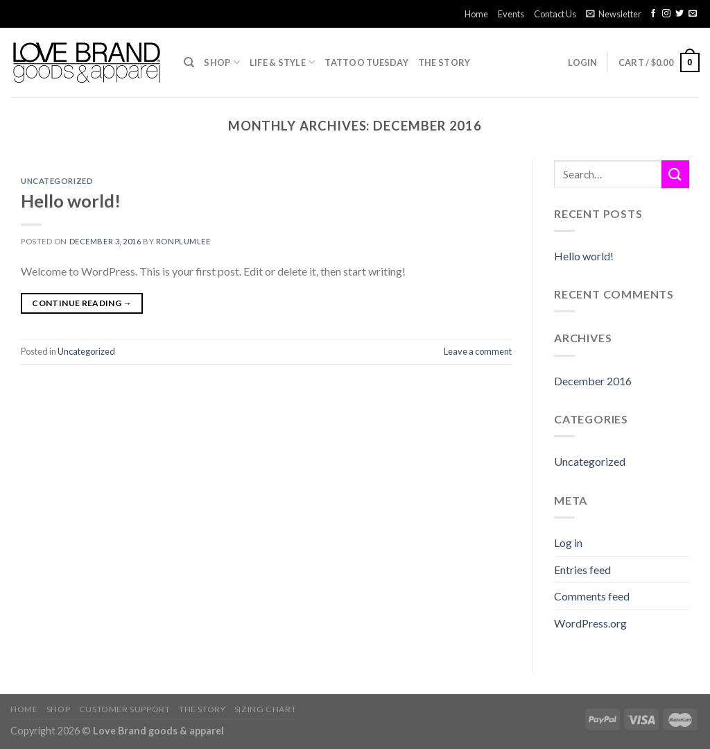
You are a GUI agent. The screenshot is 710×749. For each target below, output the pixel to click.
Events (511, 13)
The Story (444, 62)
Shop (221, 62)
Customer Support (125, 709)
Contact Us (555, 13)
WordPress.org (590, 623)
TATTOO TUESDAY (366, 62)
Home (476, 13)
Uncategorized (57, 180)
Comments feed (592, 596)
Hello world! (71, 200)
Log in (568, 542)
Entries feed (582, 569)
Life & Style (282, 62)
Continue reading (82, 303)
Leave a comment (478, 351)
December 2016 (593, 380)
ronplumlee (183, 241)
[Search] (189, 62)
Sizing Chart (265, 709)
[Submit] (675, 173)
